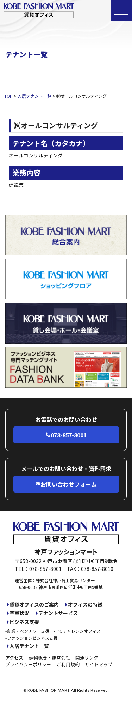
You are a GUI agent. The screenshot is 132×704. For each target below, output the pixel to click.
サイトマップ (98, 664)
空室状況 (19, 613)
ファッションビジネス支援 (32, 638)
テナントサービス (58, 613)
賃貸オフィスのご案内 (34, 604)
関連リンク (86, 657)
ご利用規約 (68, 664)
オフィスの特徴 (85, 604)
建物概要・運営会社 (49, 657)
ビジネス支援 (24, 622)
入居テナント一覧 (29, 646)
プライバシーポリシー (28, 664)
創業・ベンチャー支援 (28, 631)
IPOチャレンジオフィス (78, 631)
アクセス (14, 657)
